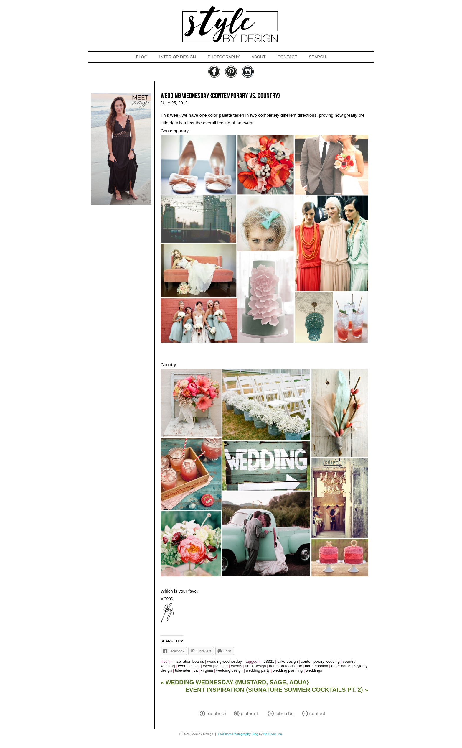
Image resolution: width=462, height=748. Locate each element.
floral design (255, 666)
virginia (207, 670)
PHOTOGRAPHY (224, 57)
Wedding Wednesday (224, 661)
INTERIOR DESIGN (177, 57)
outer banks (341, 666)
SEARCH (317, 57)
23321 (269, 661)
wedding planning (288, 670)
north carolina (316, 666)
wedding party (258, 670)
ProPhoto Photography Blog (238, 734)
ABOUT (258, 57)
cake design (287, 661)
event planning (215, 666)
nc (300, 666)
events (236, 666)
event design (189, 666)
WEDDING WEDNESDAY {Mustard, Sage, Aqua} (235, 682)
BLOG (141, 57)
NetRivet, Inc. (273, 734)
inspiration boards (189, 661)
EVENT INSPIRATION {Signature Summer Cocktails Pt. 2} (276, 689)
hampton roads (282, 666)
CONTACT (287, 57)
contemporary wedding (320, 661)
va (196, 670)
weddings (314, 670)
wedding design (229, 670)
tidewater (183, 670)
